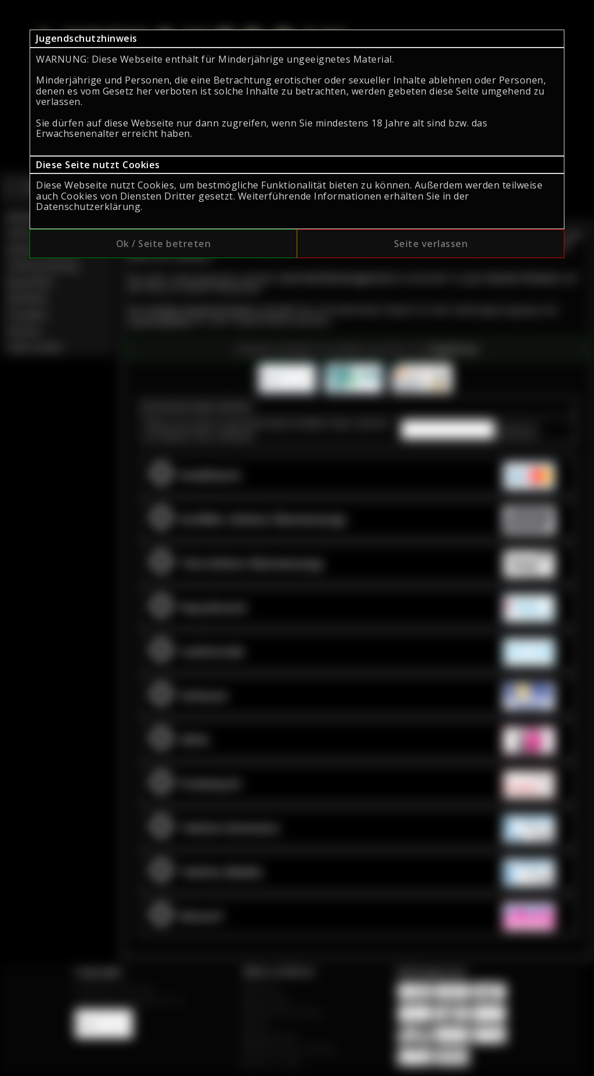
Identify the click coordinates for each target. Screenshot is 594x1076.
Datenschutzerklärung (88, 206)
